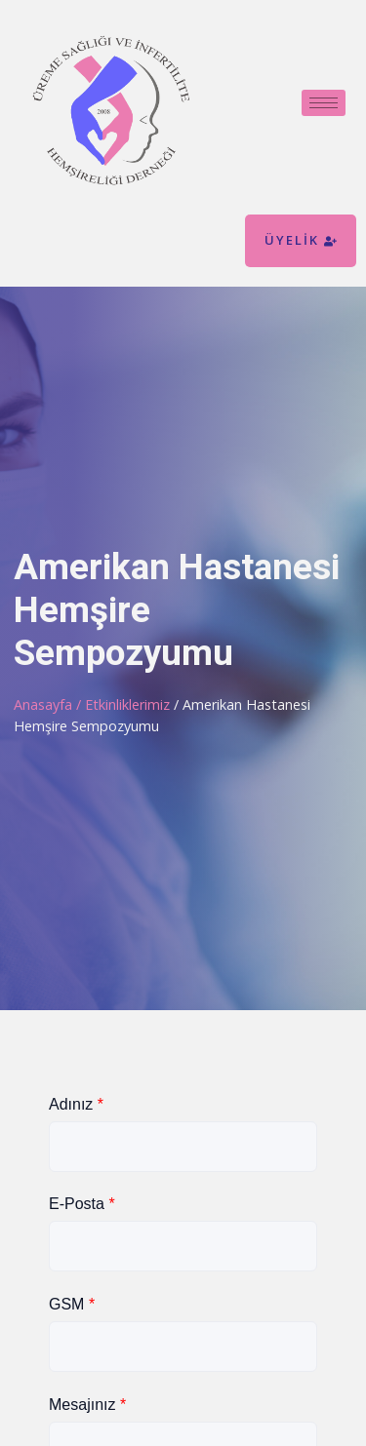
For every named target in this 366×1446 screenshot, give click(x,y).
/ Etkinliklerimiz (125, 704)
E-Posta (82, 1203)
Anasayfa (43, 704)
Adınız (76, 1104)
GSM (72, 1304)
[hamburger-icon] (324, 103)
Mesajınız (87, 1404)
